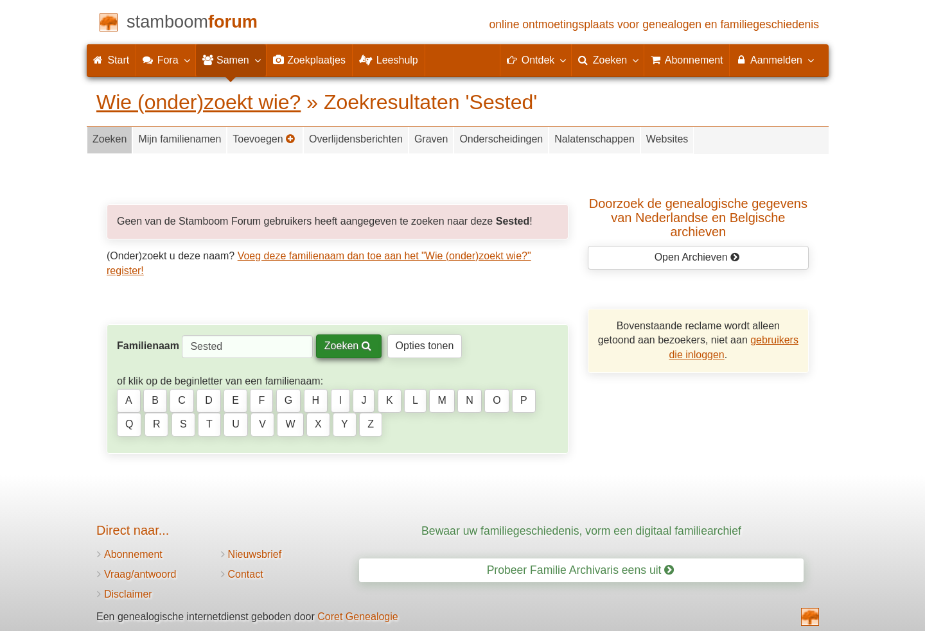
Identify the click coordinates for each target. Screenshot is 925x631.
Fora (165, 59)
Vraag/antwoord (140, 574)
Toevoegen (264, 139)
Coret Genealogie (357, 616)
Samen (231, 59)
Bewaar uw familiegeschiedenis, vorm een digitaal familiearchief (581, 530)
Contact (245, 574)
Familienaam (148, 345)
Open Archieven (697, 257)
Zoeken (109, 139)
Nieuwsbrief (255, 554)
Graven (431, 139)
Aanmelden (774, 59)
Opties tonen (425, 345)
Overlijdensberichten (356, 139)
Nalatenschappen (594, 139)
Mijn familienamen (179, 139)
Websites (667, 139)
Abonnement (133, 554)
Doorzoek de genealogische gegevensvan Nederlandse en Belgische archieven (698, 217)
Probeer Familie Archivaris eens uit (580, 570)
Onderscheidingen (501, 139)
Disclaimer (128, 594)
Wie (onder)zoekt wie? (198, 102)
